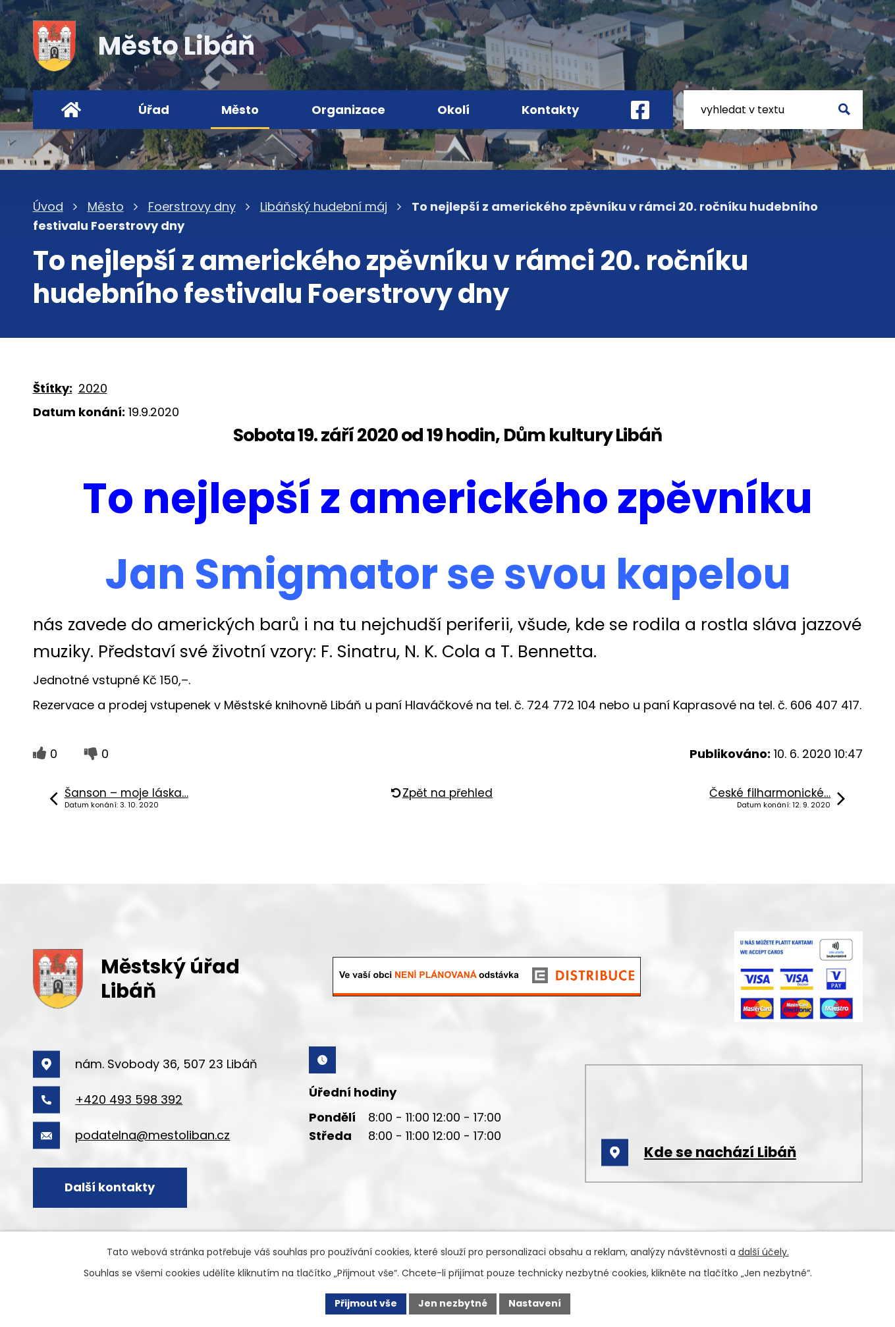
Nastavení (534, 1303)
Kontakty (550, 109)
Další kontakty (110, 1187)
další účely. (763, 1252)
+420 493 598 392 (128, 1099)
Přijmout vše (366, 1303)
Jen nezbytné (452, 1303)
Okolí (453, 109)
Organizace (348, 109)
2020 (92, 388)
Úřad (153, 109)
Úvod (70, 109)
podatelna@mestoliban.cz (152, 1135)
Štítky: (52, 388)
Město (240, 109)
